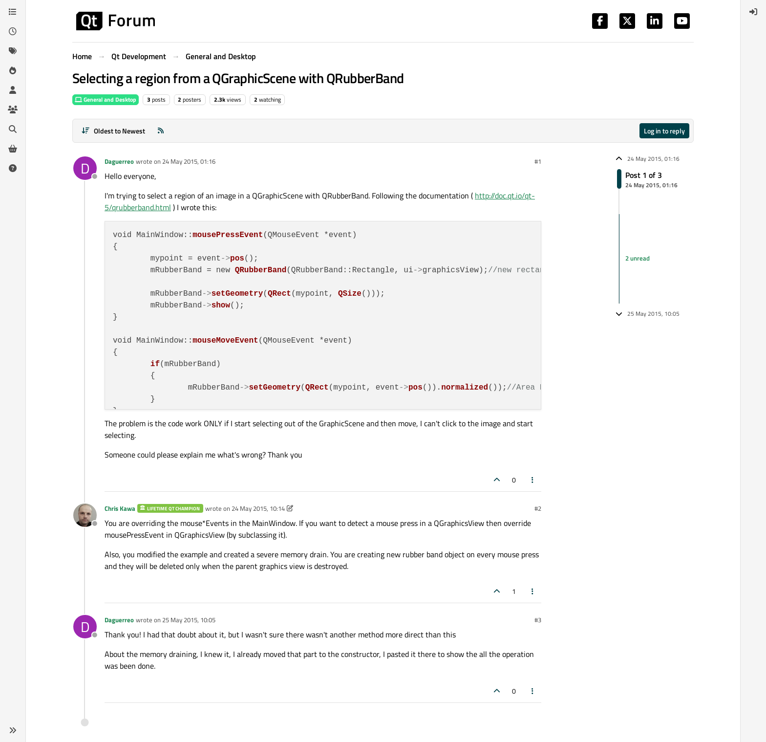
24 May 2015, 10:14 (258, 508)
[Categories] (12, 12)
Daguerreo (119, 161)
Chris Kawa (120, 508)
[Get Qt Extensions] (12, 148)
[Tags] (12, 51)
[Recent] (12, 31)
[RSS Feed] (160, 130)
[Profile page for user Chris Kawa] (85, 515)
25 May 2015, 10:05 (188, 620)
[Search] (12, 129)
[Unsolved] (12, 168)
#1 (537, 161)
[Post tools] (533, 479)
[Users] (12, 90)
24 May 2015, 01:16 (188, 161)
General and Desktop (105, 99)
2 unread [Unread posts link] (637, 258)
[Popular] (12, 70)
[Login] (753, 12)
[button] (12, 730)
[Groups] (12, 109)
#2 (537, 508)
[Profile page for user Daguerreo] (85, 168)
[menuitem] (753, 12)
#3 (537, 620)
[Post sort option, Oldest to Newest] (113, 130)
